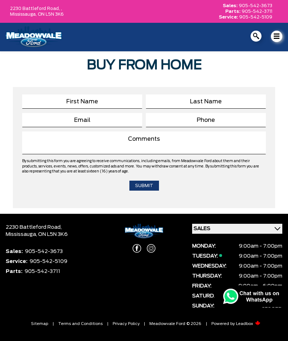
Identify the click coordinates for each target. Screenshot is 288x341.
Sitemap (39, 324)
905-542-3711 (257, 11)
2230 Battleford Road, (34, 227)
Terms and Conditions (80, 324)
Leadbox (248, 324)
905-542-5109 (255, 17)
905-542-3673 (255, 6)
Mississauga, (24, 14)
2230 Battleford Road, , (36, 8)
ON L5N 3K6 (51, 14)
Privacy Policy (126, 324)
